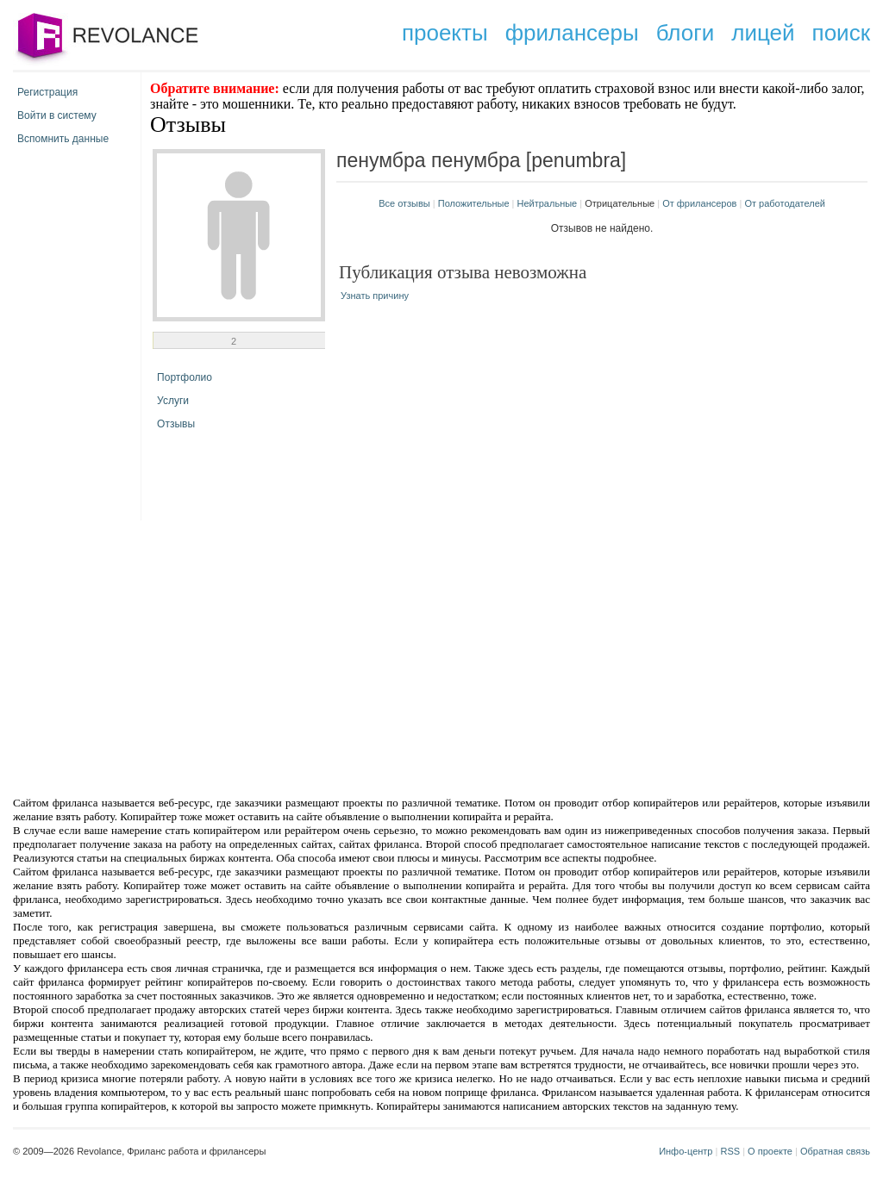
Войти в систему (57, 115)
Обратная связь (835, 1151)
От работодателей (784, 203)
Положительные (474, 203)
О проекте (770, 1151)
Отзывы (176, 424)
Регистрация (47, 92)
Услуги (173, 401)
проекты (445, 33)
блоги (685, 33)
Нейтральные (547, 203)
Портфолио (184, 377)
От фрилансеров (699, 203)
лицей (762, 33)
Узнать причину (375, 295)
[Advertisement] (295, 656)
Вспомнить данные (63, 139)
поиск (841, 33)
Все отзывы (404, 203)
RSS (730, 1151)
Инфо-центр (685, 1151)
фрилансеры (572, 33)
